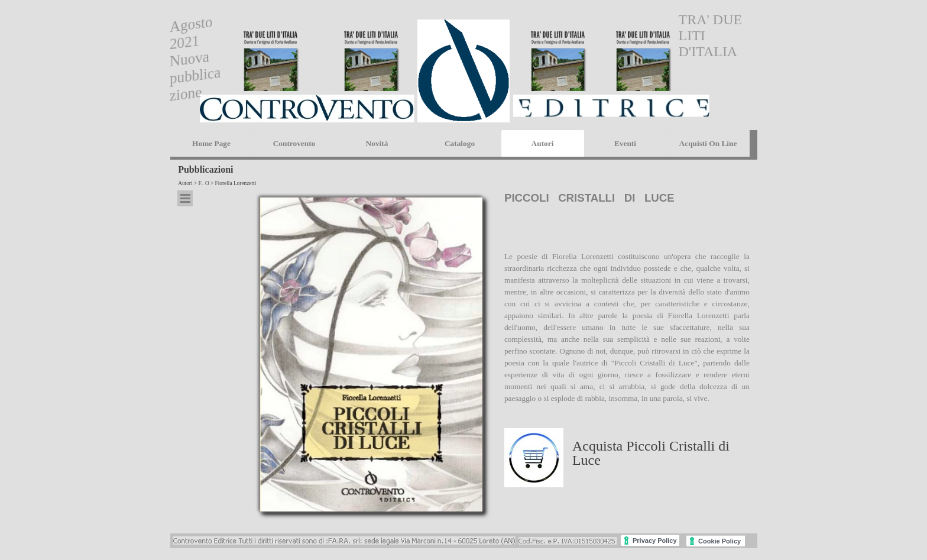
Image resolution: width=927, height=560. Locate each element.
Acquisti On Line (708, 143)
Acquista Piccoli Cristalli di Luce (651, 453)
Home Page (211, 143)
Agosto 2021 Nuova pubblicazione (195, 58)
